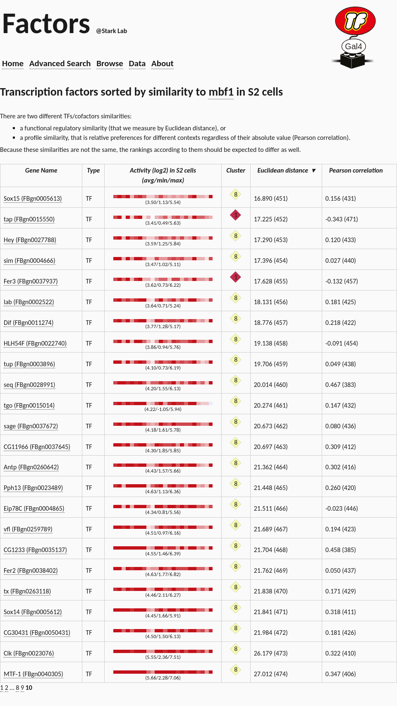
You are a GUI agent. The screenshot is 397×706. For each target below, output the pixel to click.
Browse (109, 63)
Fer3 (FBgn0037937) (31, 281)
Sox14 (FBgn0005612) (33, 612)
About (162, 63)
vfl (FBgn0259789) (28, 529)
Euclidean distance (286, 170)
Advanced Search (60, 63)
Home (13, 63)
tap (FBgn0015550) (29, 219)
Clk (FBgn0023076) (29, 653)
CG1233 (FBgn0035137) (35, 550)
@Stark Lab (111, 31)
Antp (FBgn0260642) (31, 467)
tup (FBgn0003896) (29, 364)
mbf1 (221, 91)
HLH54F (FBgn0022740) (35, 343)
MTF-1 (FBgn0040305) (33, 674)
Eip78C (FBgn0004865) (34, 508)
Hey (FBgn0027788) (30, 240)
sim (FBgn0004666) (29, 260)
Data (137, 63)
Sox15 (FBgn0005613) (33, 198)
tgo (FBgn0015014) (29, 405)
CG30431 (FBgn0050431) (37, 632)
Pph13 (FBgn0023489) (33, 488)
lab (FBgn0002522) (29, 302)
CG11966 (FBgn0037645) (37, 447)
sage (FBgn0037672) (31, 426)
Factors (46, 23)
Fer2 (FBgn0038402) (31, 570)
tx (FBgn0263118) (27, 591)
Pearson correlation (359, 170)
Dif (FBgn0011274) (28, 323)
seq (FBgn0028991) (29, 385)
